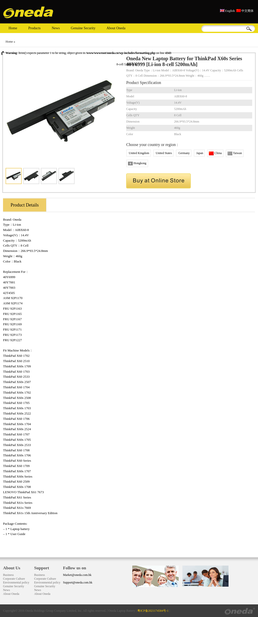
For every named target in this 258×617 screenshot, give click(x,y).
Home (13, 28)
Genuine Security (83, 28)
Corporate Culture (14, 578)
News (56, 28)
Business (8, 575)
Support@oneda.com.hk (77, 582)
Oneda (17, 219)
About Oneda (116, 28)
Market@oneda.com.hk (77, 575)
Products (34, 28)
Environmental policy (16, 582)
